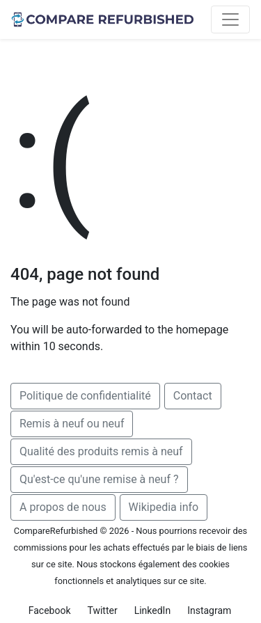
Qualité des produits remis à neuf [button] (101, 451)
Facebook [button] (50, 610)
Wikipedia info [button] (164, 507)
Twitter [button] (102, 610)
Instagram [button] (209, 610)
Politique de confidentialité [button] (85, 395)
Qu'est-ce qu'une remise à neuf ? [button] (99, 479)
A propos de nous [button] (62, 507)
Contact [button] (192, 395)
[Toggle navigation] (230, 19)
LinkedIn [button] (152, 610)
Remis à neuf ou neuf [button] (71, 423)
